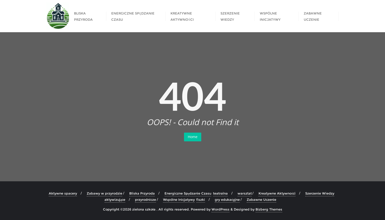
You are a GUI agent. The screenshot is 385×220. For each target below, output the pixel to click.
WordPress (221, 209)
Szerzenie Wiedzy (230, 16)
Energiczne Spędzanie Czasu (132, 16)
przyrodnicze (145, 200)
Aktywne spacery (63, 193)
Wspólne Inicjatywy (270, 16)
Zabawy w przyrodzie (104, 193)
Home (193, 136)
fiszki (200, 200)
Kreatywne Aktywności (182, 16)
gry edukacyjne (227, 200)
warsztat (245, 193)
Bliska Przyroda (83, 16)
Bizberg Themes (269, 209)
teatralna (220, 193)
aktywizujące (115, 200)
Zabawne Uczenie (313, 16)
